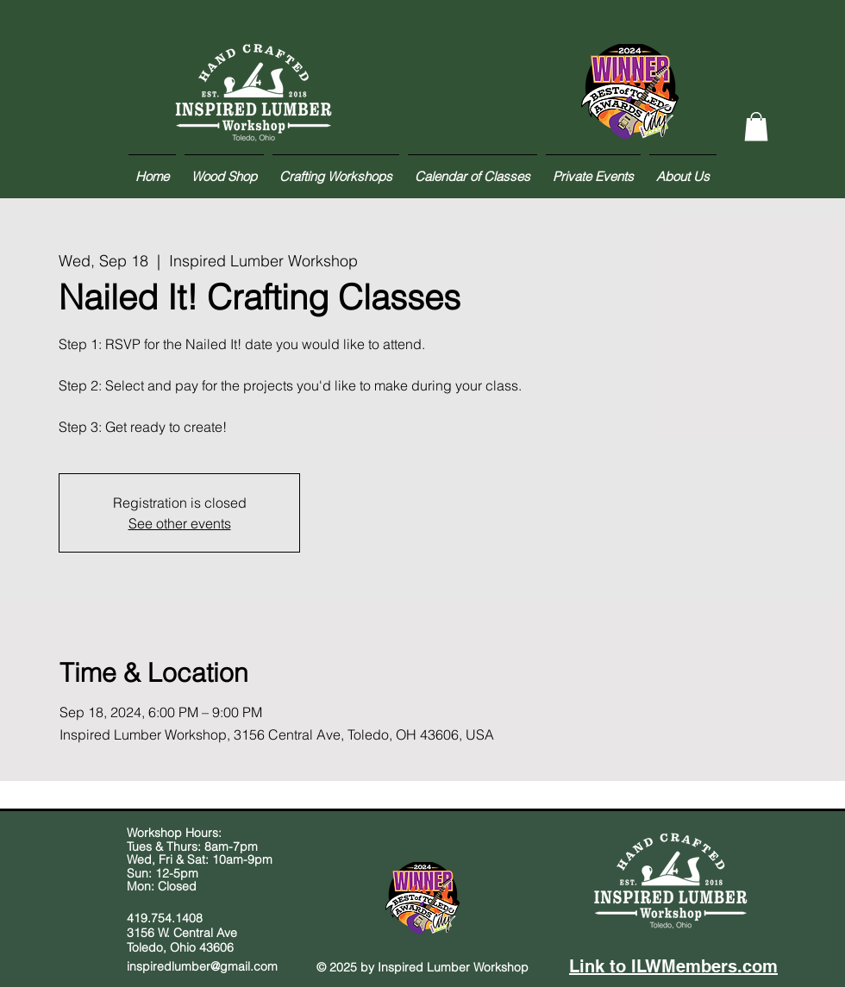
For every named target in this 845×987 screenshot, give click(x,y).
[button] (756, 126)
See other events (179, 523)
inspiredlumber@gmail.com (202, 966)
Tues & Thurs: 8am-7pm (192, 846)
